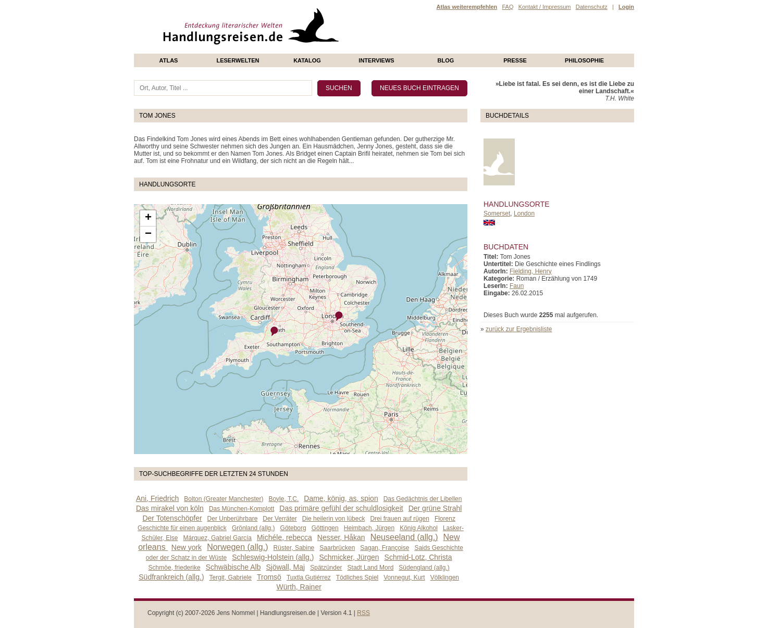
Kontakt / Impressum (544, 7)
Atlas (168, 60)
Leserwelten (237, 60)
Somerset (497, 213)
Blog (446, 60)
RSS (363, 613)
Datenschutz (592, 7)
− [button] (148, 234)
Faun (517, 286)
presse (515, 60)
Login (626, 7)
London (524, 213)
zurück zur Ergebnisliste (519, 329)
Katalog (307, 60)
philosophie (584, 60)
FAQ (507, 7)
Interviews (376, 60)
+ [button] (148, 218)
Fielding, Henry (531, 271)
